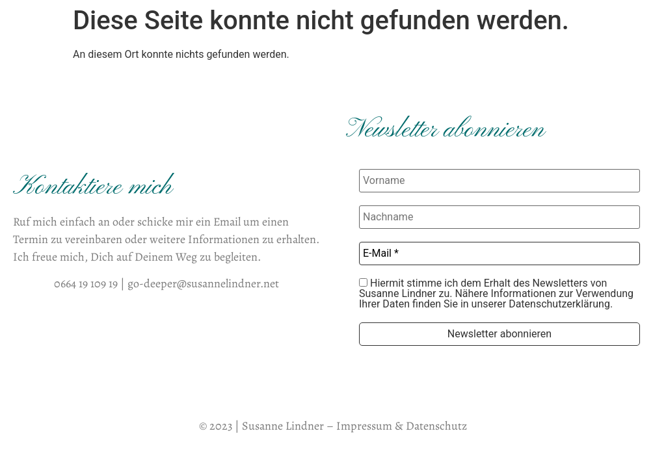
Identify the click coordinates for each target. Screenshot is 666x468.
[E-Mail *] (499, 253)
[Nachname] (499, 217)
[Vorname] (499, 180)
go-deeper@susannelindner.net (203, 283)
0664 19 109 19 (86, 283)
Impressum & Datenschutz (401, 426)
